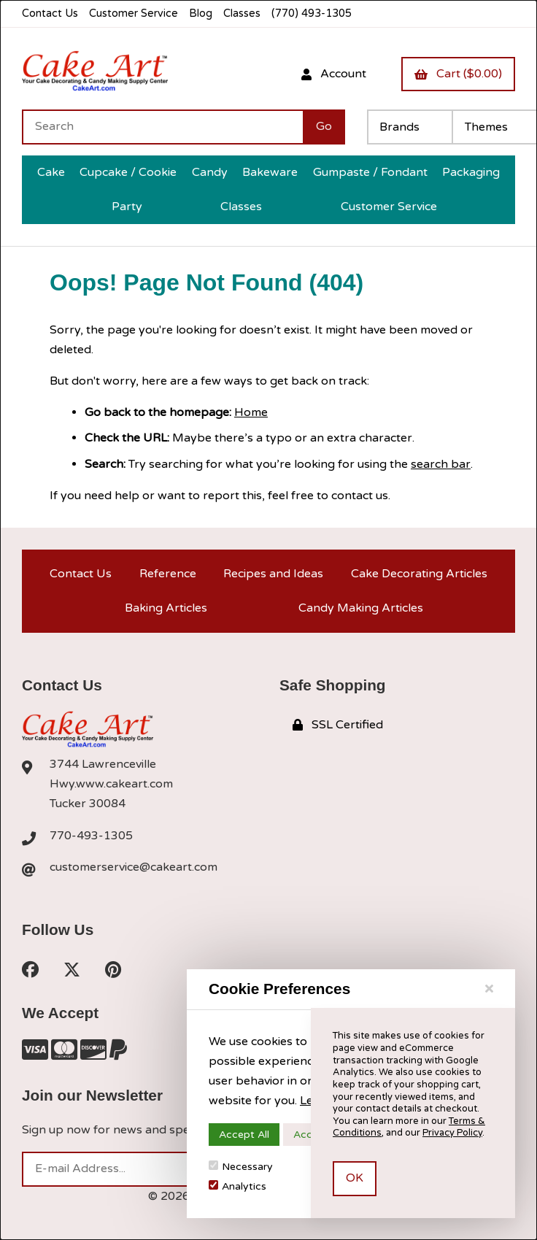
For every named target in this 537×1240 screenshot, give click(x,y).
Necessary (241, 1166)
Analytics (237, 1186)
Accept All (244, 1134)
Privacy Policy (452, 1133)
